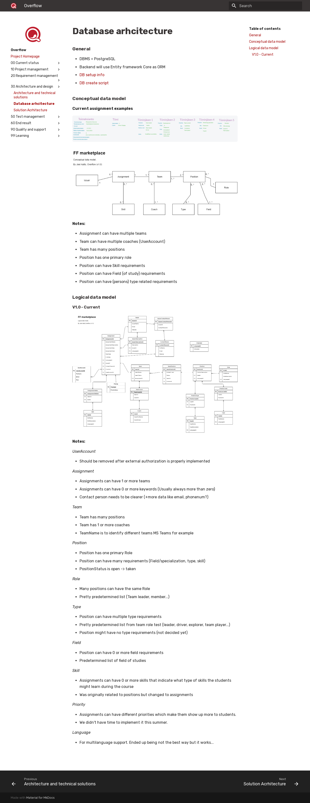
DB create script (94, 83)
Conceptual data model (267, 42)
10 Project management (36, 69)
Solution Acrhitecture (30, 110)
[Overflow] (13, 6)
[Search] (274, 5)
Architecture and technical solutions (34, 95)
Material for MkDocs (40, 797)
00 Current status (36, 63)
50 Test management (36, 117)
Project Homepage (25, 56)
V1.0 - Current (262, 55)
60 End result (36, 123)
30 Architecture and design (36, 87)
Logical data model (263, 48)
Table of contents (265, 29)
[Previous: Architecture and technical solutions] (81, 781)
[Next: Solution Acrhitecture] (228, 781)
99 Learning (36, 136)
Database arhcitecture (34, 104)
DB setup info (92, 75)
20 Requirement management (36, 78)
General (255, 35)
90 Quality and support (36, 130)
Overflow (18, 50)
